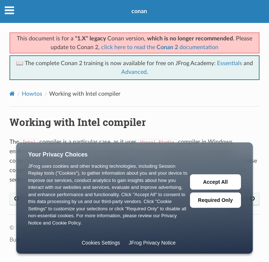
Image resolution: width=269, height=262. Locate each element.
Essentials (229, 63)
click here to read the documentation (159, 47)
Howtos (32, 94)
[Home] (12, 94)
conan (139, 11)
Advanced (134, 72)
